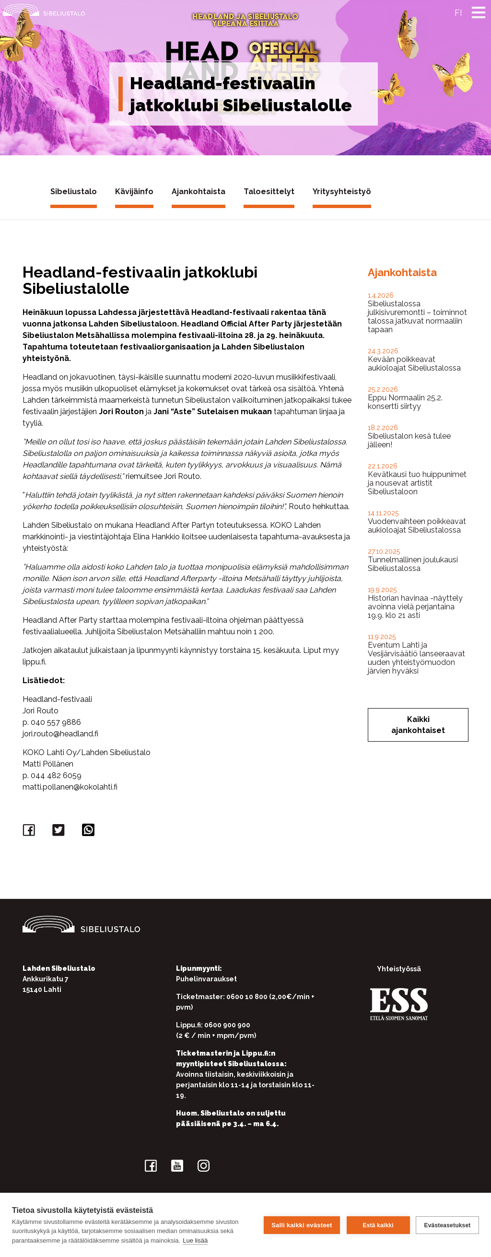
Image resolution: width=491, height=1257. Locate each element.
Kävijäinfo (134, 191)
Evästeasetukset (447, 1225)
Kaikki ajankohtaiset (418, 725)
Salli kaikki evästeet (301, 1224)
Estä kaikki (377, 1225)
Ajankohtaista (198, 191)
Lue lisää (195, 1240)
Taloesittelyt (269, 191)
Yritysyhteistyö (342, 191)
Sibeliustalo (73, 191)
